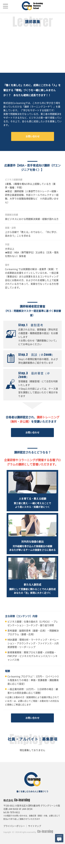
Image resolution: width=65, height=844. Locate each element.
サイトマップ (34, 826)
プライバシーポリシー (14, 826)
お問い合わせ (33, 136)
